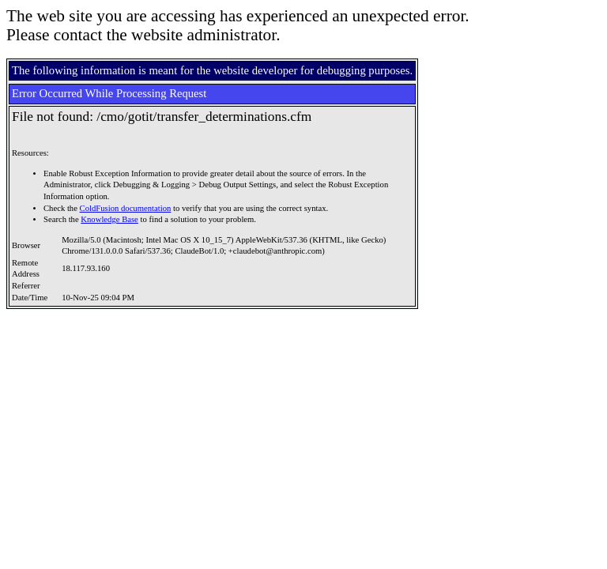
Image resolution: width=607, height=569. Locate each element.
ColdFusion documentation (126, 208)
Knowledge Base (109, 219)
